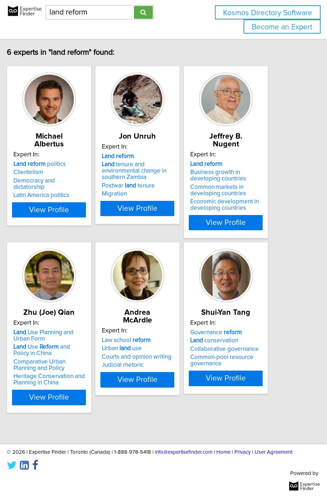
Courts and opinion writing (161, 363)
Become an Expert (282, 27)
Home (223, 452)
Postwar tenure (152, 193)
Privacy (242, 452)
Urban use (146, 355)
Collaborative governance (249, 363)
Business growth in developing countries (242, 175)
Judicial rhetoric (147, 371)
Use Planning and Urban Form (68, 349)
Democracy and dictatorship (58, 184)
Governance (240, 346)
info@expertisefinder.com (183, 452)
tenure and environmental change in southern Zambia (158, 178)
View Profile (73, 229)
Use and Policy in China (66, 364)
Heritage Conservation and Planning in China (73, 393)
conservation (239, 355)
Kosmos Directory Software (267, 13)
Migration (138, 201)
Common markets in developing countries (242, 190)
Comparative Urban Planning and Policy (64, 379)
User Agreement (273, 452)
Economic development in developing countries (249, 204)
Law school (150, 346)
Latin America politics (66, 195)
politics (64, 164)
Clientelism (53, 172)
